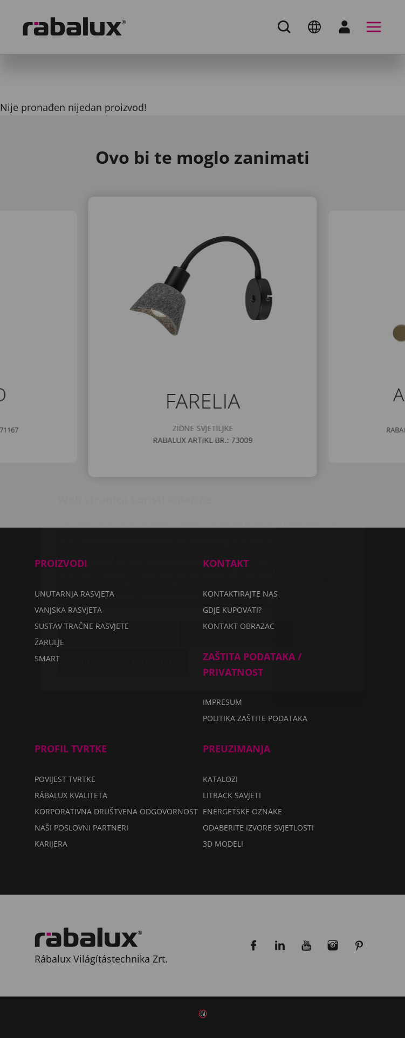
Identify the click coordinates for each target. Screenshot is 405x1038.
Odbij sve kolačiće (236, 570)
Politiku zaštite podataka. (222, 539)
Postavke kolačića (117, 570)
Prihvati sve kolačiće (123, 598)
